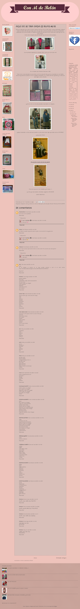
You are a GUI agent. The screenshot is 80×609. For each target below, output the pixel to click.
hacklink (20, 302)
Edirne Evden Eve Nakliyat (25, 424)
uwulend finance (22, 485)
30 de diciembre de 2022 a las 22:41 (35, 312)
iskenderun (21, 345)
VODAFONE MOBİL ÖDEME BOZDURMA (28, 280)
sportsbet (21, 301)
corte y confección (29, 203)
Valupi (20, 229)
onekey (20, 457)
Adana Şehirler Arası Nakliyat (25, 408)
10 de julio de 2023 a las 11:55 (27, 329)
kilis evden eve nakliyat (24, 392)
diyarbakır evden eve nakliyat (25, 390)
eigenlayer (21, 451)
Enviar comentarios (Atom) (27, 560)
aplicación (75, 78)
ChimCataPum (22, 212)
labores (76, 68)
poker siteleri (22, 319)
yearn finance (22, 493)
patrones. (71, 83)
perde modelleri (22, 278)
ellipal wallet (22, 452)
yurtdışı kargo (22, 357)
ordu (20, 347)
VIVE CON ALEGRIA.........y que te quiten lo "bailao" (18, 588)
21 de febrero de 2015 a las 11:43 (30, 247)
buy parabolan (22, 430)
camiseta (71, 76)
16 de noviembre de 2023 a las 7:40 (36, 417)
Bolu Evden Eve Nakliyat (24, 402)
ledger (20, 447)
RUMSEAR (51, 192)
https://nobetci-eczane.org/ (25, 366)
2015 (71, 110)
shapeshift (21, 486)
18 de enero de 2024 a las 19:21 (35, 444)
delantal (70, 88)
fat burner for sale (23, 426)
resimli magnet (22, 358)
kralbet (20, 318)
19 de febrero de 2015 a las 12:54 (33, 212)
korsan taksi (22, 293)
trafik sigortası (22, 284)
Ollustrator (41, 606)
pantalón (75, 95)
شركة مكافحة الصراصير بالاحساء (25, 508)
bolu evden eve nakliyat (24, 389)
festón (70, 89)
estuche (73, 80)
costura (36, 203)
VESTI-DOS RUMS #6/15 (74, 116)
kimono (70, 81)
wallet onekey (22, 453)
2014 (71, 108)
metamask (21, 470)
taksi (20, 296)
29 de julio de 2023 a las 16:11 (28, 355)
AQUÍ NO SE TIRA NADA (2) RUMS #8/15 (74, 125)
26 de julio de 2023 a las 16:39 (28, 342)
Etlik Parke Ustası (23, 411)
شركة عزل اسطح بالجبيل (24, 523)
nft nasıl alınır (22, 282)
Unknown (21, 247)
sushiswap (21, 488)
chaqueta (23, 203)
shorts (77, 97)
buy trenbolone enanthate (25, 422)
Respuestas (23, 218)
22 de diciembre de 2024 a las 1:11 (30, 514)
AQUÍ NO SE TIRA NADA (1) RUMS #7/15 (74, 120)
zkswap (20, 475)
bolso (74, 75)
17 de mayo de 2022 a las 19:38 (30, 276)
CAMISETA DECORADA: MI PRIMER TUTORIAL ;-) (18, 568)
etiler (20, 334)
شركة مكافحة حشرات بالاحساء (25, 501)
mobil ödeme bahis (23, 312)
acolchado (71, 87)
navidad (73, 77)
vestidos (73, 92)
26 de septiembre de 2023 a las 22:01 (30, 372)
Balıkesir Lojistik (22, 409)
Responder (21, 215)
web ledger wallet (23, 448)
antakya (21, 349)
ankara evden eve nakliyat (25, 283)
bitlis (20, 332)
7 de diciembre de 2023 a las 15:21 (35, 436)
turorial (73, 99)
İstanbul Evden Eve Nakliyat (25, 423)
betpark (21, 321)
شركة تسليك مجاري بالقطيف (24, 531)
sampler (70, 86)
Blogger (55, 606)
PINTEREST (61, 132)
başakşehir (21, 330)
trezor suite (21, 474)
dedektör (21, 285)
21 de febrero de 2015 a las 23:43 (39, 238)
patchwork (73, 67)
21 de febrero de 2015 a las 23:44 (39, 255)
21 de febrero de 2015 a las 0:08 (29, 229)
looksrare (21, 469)
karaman (21, 346)
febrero (73, 114)
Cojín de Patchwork (12, 581)
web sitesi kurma (23, 287)
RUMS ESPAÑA (61, 203)
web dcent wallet (23, 454)
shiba (20, 465)
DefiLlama (21, 491)
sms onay (21, 279)
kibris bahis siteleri (23, 316)
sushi (20, 471)
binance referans (23, 439)
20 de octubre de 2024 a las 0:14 (30, 499)
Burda (70, 78)
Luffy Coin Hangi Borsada (25, 403)
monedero (70, 95)
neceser (76, 90)
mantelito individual (73, 94)
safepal (20, 473)
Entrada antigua (61, 558)
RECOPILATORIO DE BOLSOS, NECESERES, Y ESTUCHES (19, 595)
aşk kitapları (21, 288)
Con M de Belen (26, 220)
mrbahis (21, 299)
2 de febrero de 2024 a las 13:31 (36, 462)
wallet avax (21, 456)
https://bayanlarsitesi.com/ (25, 374)
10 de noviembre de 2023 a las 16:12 (36, 399)
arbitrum (21, 468)
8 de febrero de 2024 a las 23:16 (35, 481)
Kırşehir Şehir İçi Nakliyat (24, 406)
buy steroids (22, 429)
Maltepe (21, 378)
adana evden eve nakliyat (25, 388)
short (73, 97)
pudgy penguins (22, 490)
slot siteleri (21, 317)
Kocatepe (21, 375)
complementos (71, 93)
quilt (72, 74)
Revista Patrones (54, 203)
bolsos (76, 76)
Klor (20, 264)
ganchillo (76, 93)
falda (39, 203)
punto (70, 97)
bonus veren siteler (23, 323)
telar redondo (73, 98)
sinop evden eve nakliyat (24, 391)
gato (42, 203)
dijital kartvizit (22, 363)
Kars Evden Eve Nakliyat (24, 428)
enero (72, 112)
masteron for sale (23, 420)
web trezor (21, 450)
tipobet (20, 322)
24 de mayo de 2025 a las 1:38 (29, 521)
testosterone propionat (24, 425)
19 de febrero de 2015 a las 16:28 (39, 220)
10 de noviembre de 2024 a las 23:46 (31, 506)
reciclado (71, 84)
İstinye (20, 377)
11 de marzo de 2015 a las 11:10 (27, 264)
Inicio (35, 558)
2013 (71, 106)
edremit (21, 333)
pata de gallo (47, 203)
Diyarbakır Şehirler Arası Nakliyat (26, 412)
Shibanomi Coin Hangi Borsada (26, 407)
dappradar (21, 484)
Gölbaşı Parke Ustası (23, 405)
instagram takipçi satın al (25, 360)
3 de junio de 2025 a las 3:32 (29, 530)
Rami (20, 379)
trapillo (70, 99)
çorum (20, 344)
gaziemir (21, 335)
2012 (71, 104)
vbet (20, 298)
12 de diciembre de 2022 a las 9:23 (32, 293)
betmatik (21, 315)
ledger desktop (22, 467)
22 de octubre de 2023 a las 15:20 (36, 386)
